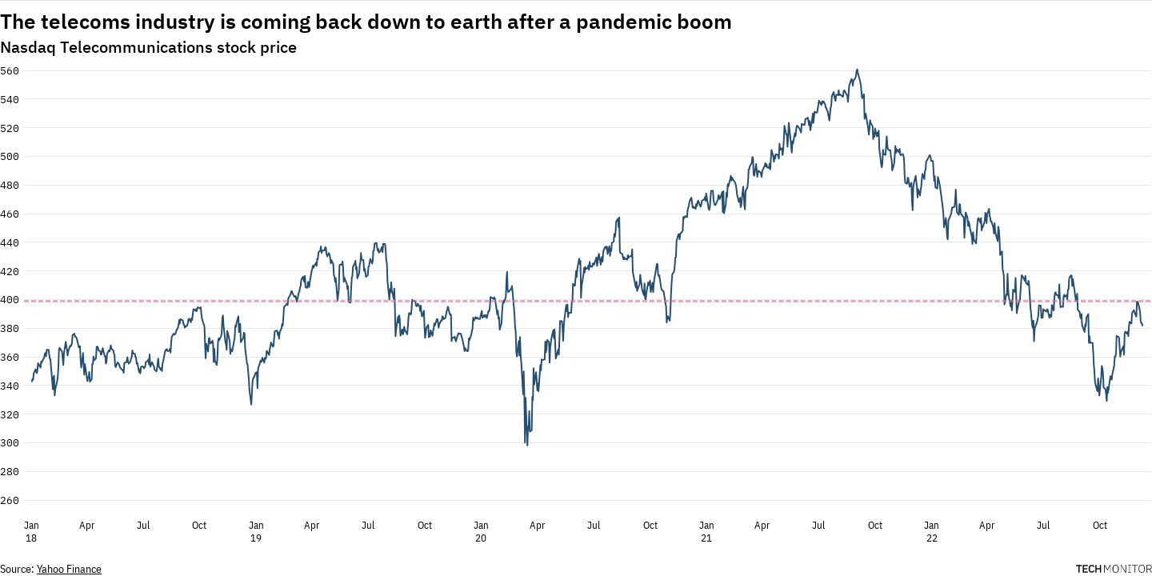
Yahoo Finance (69, 569)
